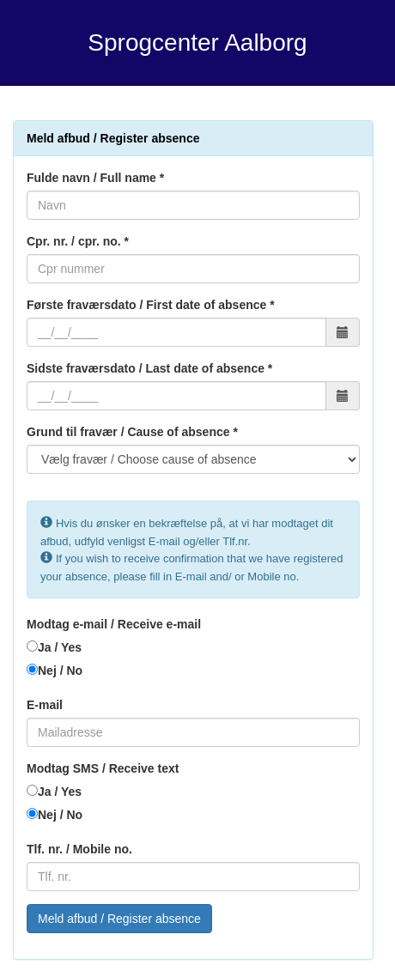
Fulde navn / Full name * (95, 178)
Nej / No (60, 670)
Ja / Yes (60, 647)
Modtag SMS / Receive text (103, 768)
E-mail (45, 705)
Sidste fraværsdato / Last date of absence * (149, 368)
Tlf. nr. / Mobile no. (79, 849)
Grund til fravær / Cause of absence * (132, 432)
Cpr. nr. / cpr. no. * (78, 241)
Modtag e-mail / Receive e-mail (114, 624)
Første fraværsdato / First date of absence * (151, 305)
